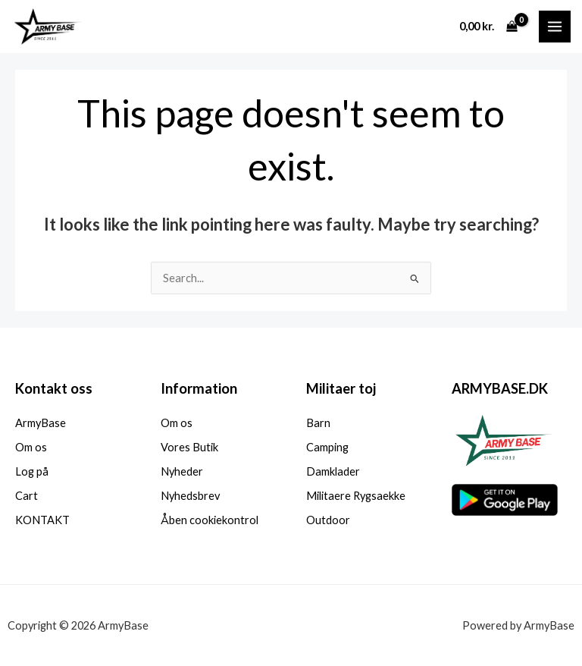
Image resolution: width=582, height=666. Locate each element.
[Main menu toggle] (555, 26)
